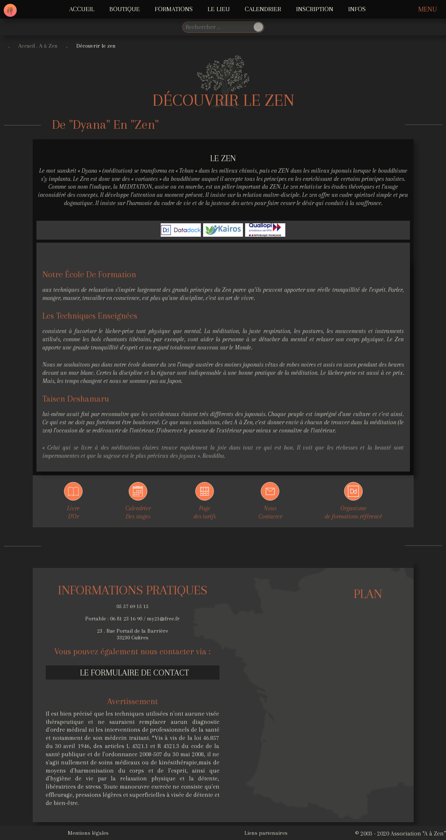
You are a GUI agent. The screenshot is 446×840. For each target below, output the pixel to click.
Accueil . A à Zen (38, 45)
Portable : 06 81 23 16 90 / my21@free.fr (132, 618)
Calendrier (263, 9)
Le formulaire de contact (134, 672)
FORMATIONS (174, 9)
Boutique (124, 9)
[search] (217, 27)
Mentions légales (88, 833)
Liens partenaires (266, 833)
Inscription (314, 9)
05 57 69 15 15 (132, 606)
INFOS (357, 9)
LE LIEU (219, 9)
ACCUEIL (81, 9)
